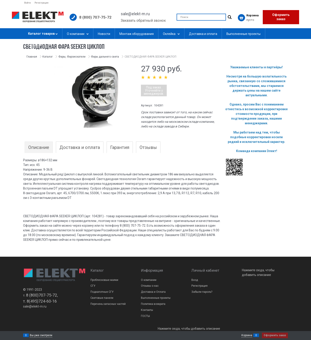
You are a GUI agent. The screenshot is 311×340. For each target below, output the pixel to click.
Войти (27, 2)
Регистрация (41, 2)
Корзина (246, 335)
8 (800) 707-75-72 (95, 17)
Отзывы (148, 147)
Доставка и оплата (79, 147)
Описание (38, 147)
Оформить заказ (281, 17)
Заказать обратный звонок (143, 20)
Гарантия (119, 147)
